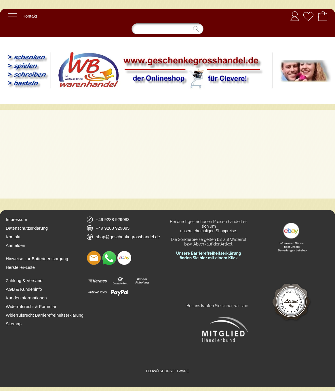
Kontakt (29, 16)
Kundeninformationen (26, 297)
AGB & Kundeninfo (24, 289)
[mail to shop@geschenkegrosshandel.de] (94, 258)
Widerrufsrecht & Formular (31, 306)
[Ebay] (124, 258)
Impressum (16, 219)
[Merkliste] (308, 16)
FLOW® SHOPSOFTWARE (167, 371)
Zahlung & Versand (24, 280)
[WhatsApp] (109, 258)
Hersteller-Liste (20, 267)
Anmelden (294, 16)
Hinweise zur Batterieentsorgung (37, 258)
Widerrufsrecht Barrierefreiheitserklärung (44, 315)
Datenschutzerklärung (27, 228)
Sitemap (14, 323)
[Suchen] (167, 28)
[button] (12, 16)
